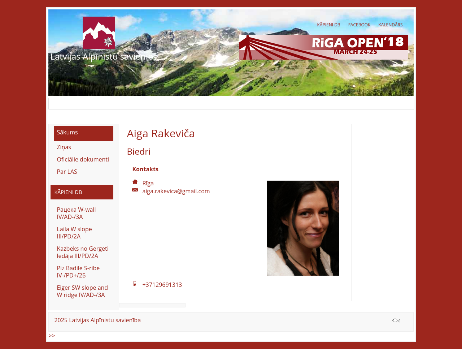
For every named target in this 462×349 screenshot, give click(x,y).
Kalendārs (390, 25)
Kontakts (145, 169)
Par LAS (67, 171)
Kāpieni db (328, 25)
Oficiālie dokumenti (83, 159)
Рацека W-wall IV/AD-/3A (76, 213)
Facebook (359, 25)
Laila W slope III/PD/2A (74, 232)
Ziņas (64, 147)
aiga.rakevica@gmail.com (176, 191)
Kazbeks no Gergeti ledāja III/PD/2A (82, 252)
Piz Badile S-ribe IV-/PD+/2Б (78, 271)
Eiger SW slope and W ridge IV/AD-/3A (82, 291)
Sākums (67, 132)
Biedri (139, 151)
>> (51, 336)
